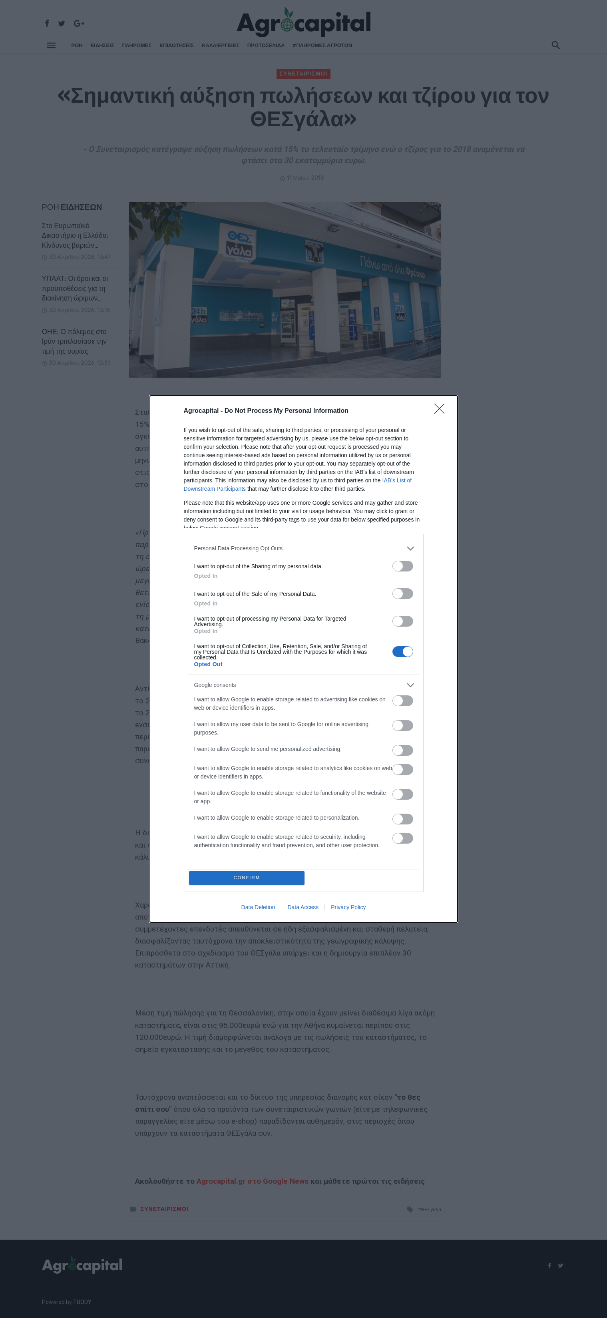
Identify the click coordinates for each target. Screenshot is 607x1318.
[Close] (442, 409)
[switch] (402, 564)
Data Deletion (258, 909)
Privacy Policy (348, 909)
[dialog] (304, 659)
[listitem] (303, 547)
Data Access (302, 909)
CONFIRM (248, 878)
